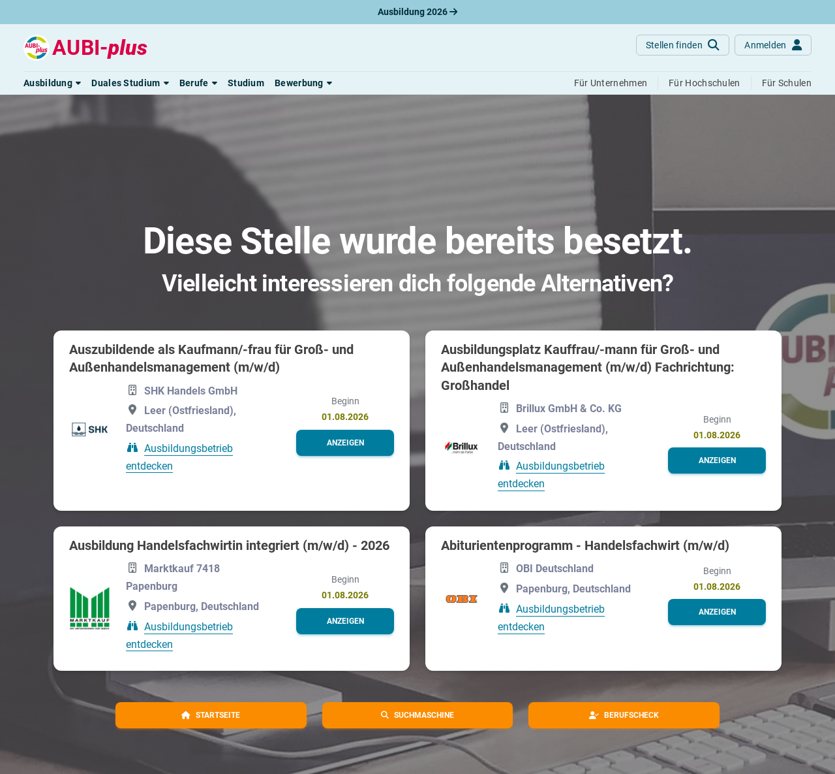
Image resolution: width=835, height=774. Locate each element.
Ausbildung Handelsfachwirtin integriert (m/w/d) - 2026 (229, 545)
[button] (52, 82)
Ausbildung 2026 (417, 12)
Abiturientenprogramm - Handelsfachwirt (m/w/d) (585, 545)
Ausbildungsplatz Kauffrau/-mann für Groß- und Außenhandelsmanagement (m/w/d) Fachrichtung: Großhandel (588, 367)
